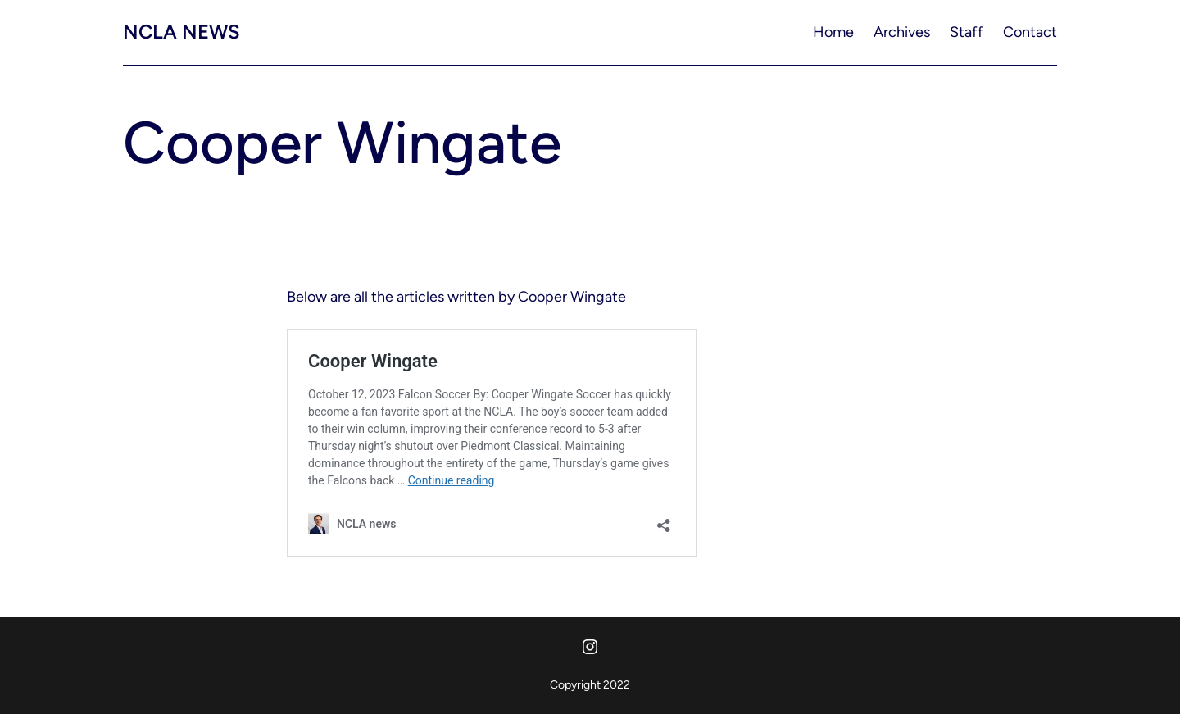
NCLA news (181, 31)
